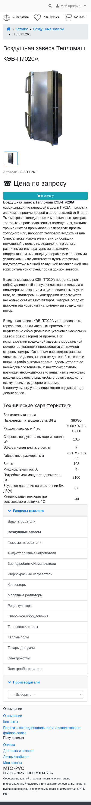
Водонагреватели (21, 521)
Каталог (22, 29)
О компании (12, 716)
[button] (71, 6)
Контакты (10, 722)
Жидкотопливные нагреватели (32, 553)
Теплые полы (18, 637)
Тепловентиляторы (23, 627)
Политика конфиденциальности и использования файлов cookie (42, 730)
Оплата (9, 745)
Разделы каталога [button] (28, 511)
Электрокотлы (19, 658)
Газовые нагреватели (24, 542)
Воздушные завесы (48, 29)
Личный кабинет (16, 757)
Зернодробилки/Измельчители (32, 563)
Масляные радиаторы (25, 595)
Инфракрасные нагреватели (30, 574)
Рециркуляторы (20, 606)
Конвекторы (17, 584)
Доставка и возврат (18, 751)
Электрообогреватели (25, 669)
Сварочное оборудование (28, 616)
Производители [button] (26, 682)
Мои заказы (12, 763)
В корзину (45, 195)
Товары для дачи (21, 648)
